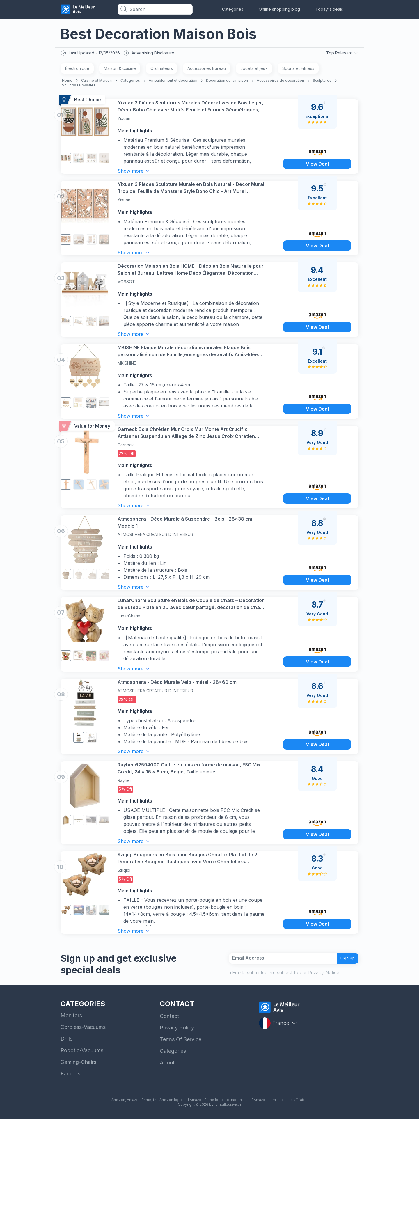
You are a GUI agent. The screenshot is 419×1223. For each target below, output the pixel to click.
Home (67, 82)
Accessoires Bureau (206, 69)
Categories (232, 9)
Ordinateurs (161, 69)
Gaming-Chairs (78, 1166)
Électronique (77, 69)
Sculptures (322, 82)
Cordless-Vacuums (83, 1131)
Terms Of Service (180, 1144)
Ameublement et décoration (173, 82)
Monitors (71, 1120)
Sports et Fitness (298, 69)
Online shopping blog (279, 9)
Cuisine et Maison (96, 82)
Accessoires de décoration (280, 82)
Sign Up (343, 1060)
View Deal (317, 174)
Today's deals (329, 9)
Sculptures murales (78, 86)
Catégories (130, 82)
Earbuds (70, 1178)
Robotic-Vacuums (82, 1155)
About (167, 1167)
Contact (169, 1120)
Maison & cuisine (120, 69)
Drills (66, 1143)
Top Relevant (341, 53)
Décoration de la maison (227, 82)
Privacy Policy (177, 1132)
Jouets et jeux (254, 69)
